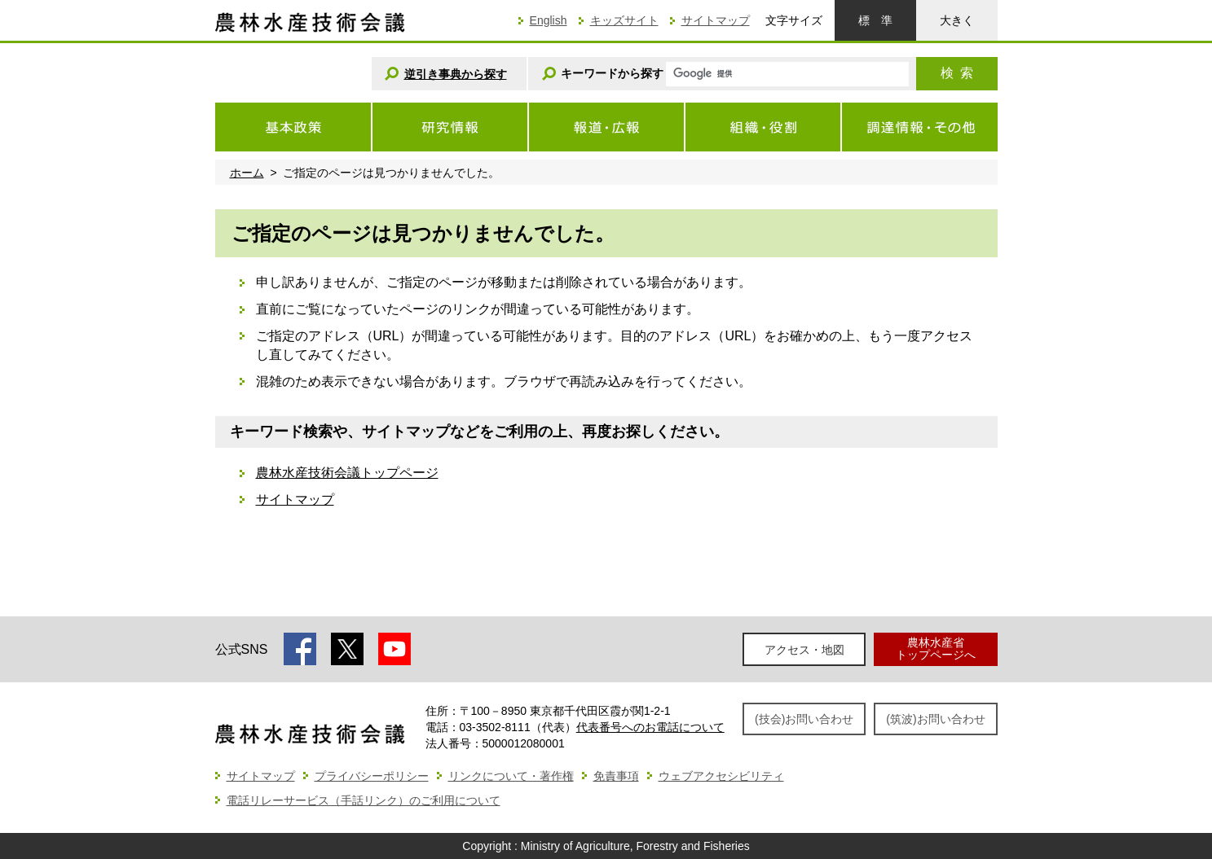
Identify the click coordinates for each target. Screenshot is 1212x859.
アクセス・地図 (804, 649)
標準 (875, 20)
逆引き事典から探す (455, 74)
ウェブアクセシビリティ (721, 775)
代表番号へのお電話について (650, 727)
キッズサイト (624, 20)
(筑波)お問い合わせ (935, 718)
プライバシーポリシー (372, 775)
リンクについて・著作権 (511, 775)
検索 (957, 73)
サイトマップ (715, 20)
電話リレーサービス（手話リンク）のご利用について (363, 800)
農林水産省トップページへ (936, 648)
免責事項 (616, 775)
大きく (957, 20)
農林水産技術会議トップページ (347, 473)
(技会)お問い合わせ (804, 718)
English (548, 20)
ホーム (247, 172)
